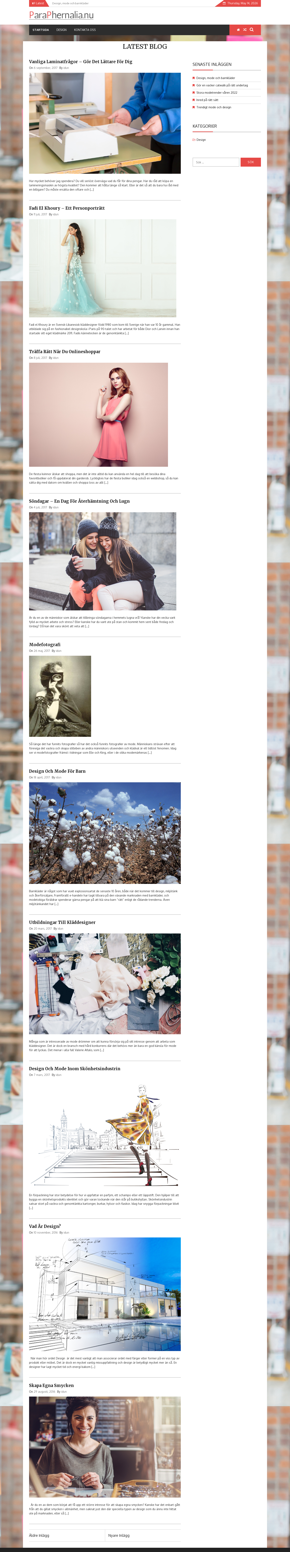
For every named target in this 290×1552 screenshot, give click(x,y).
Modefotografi (44, 644)
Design (62, 29)
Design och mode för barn (57, 771)
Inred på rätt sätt (207, 100)
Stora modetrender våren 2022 (216, 92)
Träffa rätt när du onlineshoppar (64, 351)
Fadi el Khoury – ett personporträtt (67, 208)
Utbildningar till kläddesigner (62, 922)
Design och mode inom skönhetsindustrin (74, 1068)
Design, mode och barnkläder (215, 78)
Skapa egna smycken (51, 1385)
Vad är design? (45, 1226)
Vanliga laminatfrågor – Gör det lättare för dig (80, 61)
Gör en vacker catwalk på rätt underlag (222, 85)
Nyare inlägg (119, 1535)
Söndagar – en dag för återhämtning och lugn (79, 501)
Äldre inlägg (39, 1535)
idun (66, 67)
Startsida (41, 29)
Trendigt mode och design (213, 107)
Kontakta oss (85, 29)
